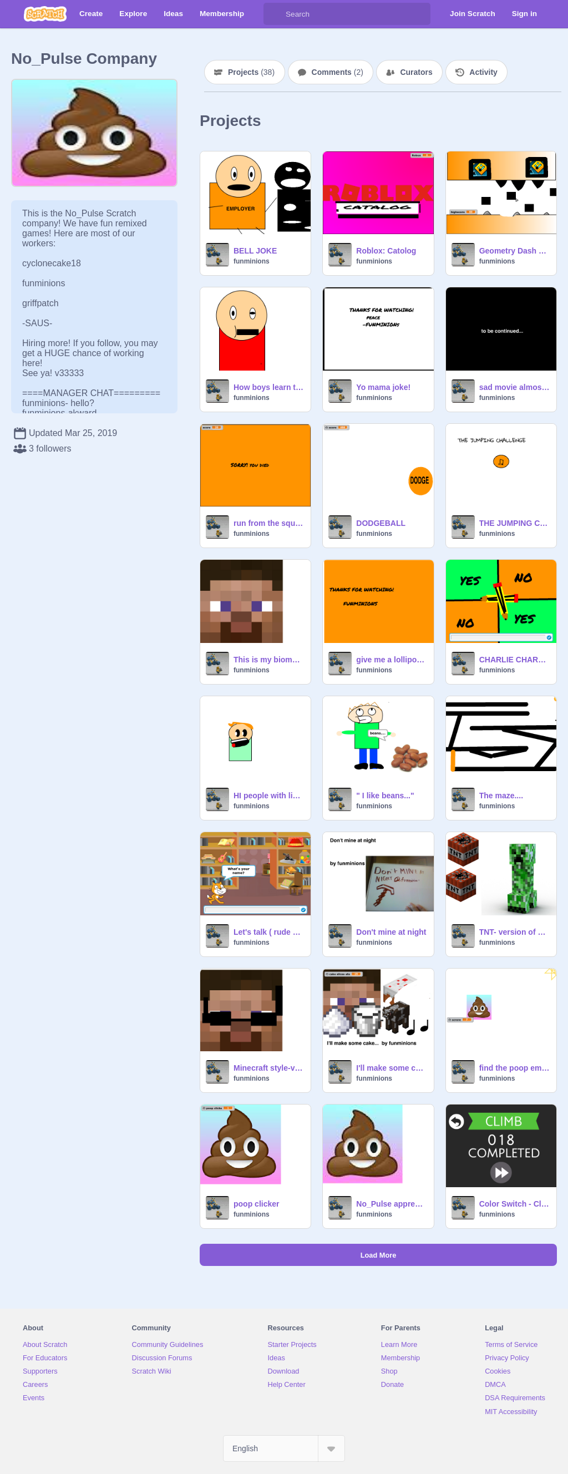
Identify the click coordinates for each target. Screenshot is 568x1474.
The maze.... (501, 795)
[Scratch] (45, 14)
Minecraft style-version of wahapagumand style (269, 1067)
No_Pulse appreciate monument (391, 1203)
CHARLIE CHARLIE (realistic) (514, 659)
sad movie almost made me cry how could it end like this (514, 387)
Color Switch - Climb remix (514, 1203)
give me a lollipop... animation (391, 659)
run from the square (269, 523)
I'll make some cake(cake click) (391, 1067)
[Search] (274, 14)
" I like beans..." (385, 795)
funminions (252, 261)
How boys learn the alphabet (269, 387)
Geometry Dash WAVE (514, 250)
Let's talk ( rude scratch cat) (269, 932)
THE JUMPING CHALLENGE (514, 523)
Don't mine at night (391, 932)
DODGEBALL (380, 523)
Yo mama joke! (383, 387)
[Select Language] (284, 1448)
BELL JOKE (255, 250)
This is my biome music (269, 659)
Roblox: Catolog (386, 250)
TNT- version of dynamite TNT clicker (514, 932)
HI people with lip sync (269, 795)
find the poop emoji (514, 1067)
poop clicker (256, 1203)
